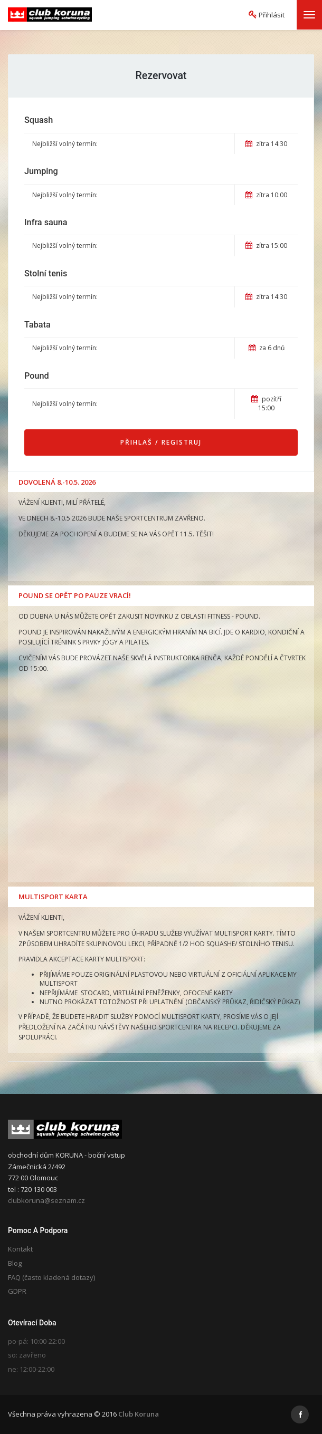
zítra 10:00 (266, 194)
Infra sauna (46, 222)
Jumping (41, 171)
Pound (36, 376)
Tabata (37, 325)
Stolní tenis (45, 273)
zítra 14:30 (266, 143)
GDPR (17, 1291)
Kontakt (20, 1249)
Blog (15, 1263)
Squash (38, 120)
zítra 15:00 (266, 245)
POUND (247, 616)
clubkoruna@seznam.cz (46, 1200)
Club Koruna (138, 1414)
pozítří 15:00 (266, 403)
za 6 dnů (267, 347)
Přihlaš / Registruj (161, 442)
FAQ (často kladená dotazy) (51, 1277)
